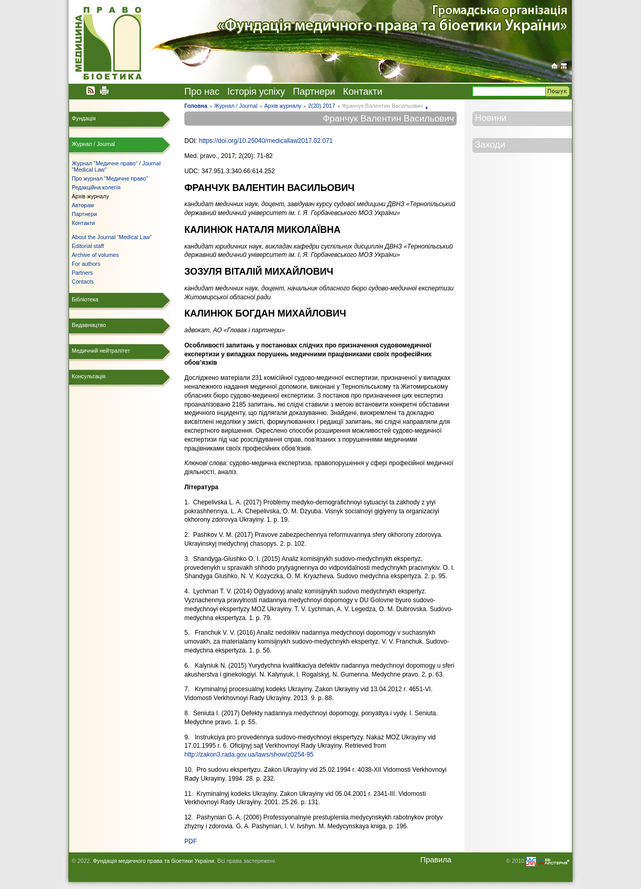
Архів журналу (282, 106)
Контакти (362, 91)
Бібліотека (85, 299)
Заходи (490, 144)
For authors (86, 264)
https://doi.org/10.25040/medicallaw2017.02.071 (266, 140)
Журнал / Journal (236, 106)
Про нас (201, 91)
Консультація (88, 376)
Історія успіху (256, 91)
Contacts (83, 281)
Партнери (314, 91)
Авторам (83, 205)
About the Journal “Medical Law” (112, 237)
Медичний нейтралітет (101, 350)
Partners (82, 272)
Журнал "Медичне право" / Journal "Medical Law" (116, 166)
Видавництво (89, 325)
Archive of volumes (95, 255)
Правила (435, 860)
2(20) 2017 (321, 106)
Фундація (84, 118)
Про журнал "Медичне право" (110, 178)
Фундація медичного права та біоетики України (153, 861)
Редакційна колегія (96, 187)
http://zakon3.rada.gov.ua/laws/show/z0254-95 (249, 754)
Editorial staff (88, 246)
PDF (190, 841)
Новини (490, 117)
